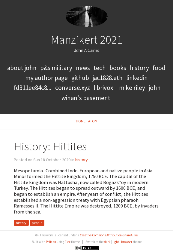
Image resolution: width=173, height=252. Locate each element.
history (139, 68)
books (117, 68)
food (159, 68)
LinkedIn (137, 78)
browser (126, 242)
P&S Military (56, 68)
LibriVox (103, 88)
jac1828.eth (108, 78)
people (37, 223)
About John (22, 68)
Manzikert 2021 (87, 39)
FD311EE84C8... (33, 88)
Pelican (51, 242)
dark (107, 242)
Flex (67, 242)
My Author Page (46, 78)
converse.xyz (72, 88)
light (116, 242)
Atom (92, 121)
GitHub (80, 78)
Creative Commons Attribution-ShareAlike (109, 235)
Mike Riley (132, 88)
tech (100, 68)
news (83, 68)
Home (80, 121)
